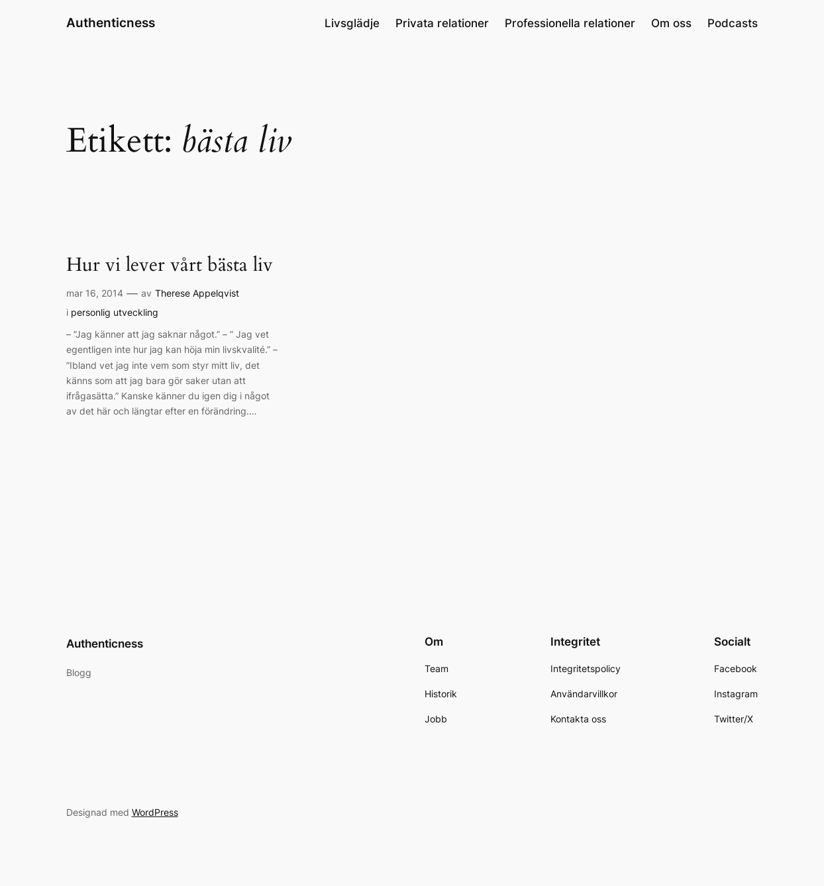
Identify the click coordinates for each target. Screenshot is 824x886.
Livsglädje (352, 23)
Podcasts (732, 23)
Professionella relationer (570, 23)
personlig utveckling (114, 312)
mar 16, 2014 (94, 293)
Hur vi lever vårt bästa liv (169, 265)
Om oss (671, 23)
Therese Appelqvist (197, 293)
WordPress (155, 812)
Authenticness (110, 22)
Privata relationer (442, 23)
